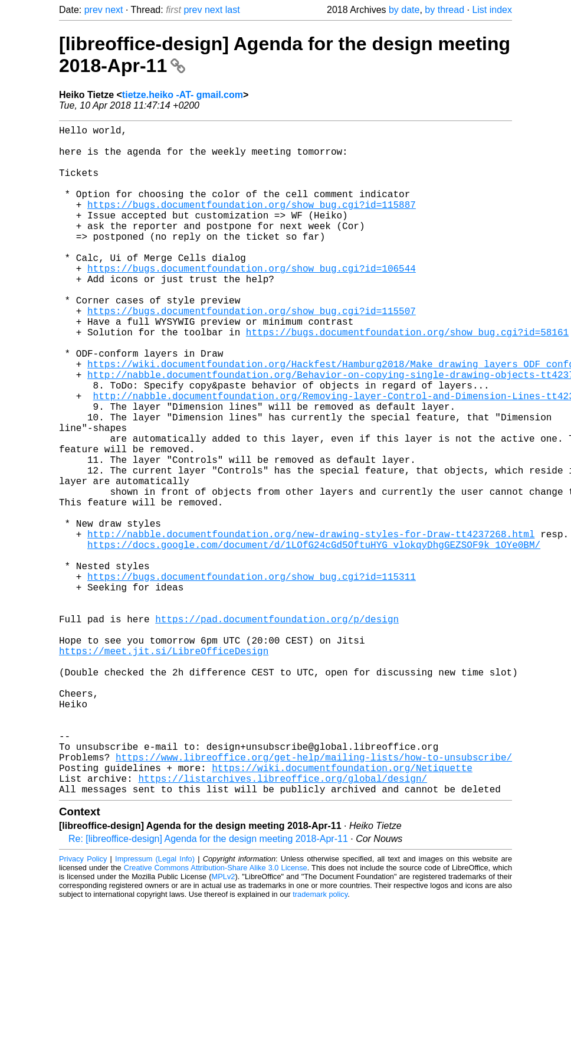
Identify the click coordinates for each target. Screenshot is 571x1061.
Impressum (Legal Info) (155, 1007)
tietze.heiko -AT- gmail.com (182, 95)
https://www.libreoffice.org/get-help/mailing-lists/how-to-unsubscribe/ (314, 898)
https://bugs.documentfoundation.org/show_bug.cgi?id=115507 (251, 353)
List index (492, 10)
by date (404, 10)
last (232, 10)
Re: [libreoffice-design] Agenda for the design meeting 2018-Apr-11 (208, 987)
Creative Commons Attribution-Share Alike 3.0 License (215, 1016)
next (114, 10)
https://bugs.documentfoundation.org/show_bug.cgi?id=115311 (251, 677)
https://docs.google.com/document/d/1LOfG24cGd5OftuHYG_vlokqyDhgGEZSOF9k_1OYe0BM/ (313, 638)
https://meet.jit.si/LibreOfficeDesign (163, 768)
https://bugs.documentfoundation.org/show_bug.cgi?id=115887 (251, 223)
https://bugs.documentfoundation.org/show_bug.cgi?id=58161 (407, 379)
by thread (444, 10)
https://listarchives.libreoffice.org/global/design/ (282, 924)
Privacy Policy (83, 1007)
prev (93, 10)
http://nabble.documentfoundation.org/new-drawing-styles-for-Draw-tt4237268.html (310, 625)
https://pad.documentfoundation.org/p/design (277, 729)
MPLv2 (223, 1025)
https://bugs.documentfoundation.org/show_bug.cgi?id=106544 (251, 301)
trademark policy (320, 1043)
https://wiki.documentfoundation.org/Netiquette (342, 911)
